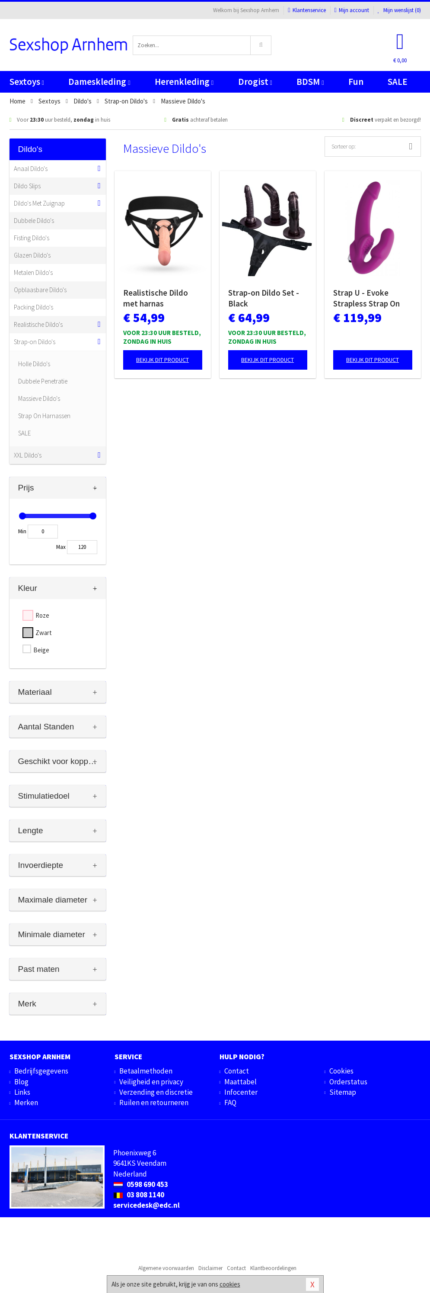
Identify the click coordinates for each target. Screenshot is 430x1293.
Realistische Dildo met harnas (155, 298)
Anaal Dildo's (31, 168)
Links (22, 1092)
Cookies (341, 1071)
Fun (355, 81)
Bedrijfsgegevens (41, 1071)
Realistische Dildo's (38, 324)
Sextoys (27, 81)
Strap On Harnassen (44, 416)
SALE (398, 81)
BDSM (310, 81)
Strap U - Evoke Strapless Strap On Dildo (366, 298)
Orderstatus (348, 1082)
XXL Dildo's (27, 455)
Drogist (255, 81)
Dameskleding (99, 81)
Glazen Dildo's (32, 255)
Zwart (43, 633)
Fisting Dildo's (31, 238)
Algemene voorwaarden (166, 1268)
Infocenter (241, 1092)
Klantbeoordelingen (273, 1268)
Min (22, 531)
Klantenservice (306, 10)
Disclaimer (210, 1268)
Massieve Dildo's (39, 398)
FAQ (230, 1102)
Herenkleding (184, 81)
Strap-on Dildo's (34, 342)
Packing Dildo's (33, 307)
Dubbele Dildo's (34, 220)
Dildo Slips (27, 186)
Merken (26, 1102)
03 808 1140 (138, 1194)
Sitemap (342, 1092)
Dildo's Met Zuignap (39, 203)
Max (61, 547)
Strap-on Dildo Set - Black (263, 298)
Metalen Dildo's (33, 272)
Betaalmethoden (145, 1071)
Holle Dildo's (34, 364)
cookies (230, 1284)
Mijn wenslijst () (399, 10)
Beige (41, 650)
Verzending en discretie (156, 1092)
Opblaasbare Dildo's (40, 290)
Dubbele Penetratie (42, 381)
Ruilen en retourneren (153, 1102)
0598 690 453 (140, 1184)
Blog (21, 1082)
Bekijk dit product (162, 360)
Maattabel (240, 1082)
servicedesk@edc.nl (146, 1205)
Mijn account (351, 10)
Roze (42, 615)
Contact (236, 1071)
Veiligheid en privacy (151, 1082)
